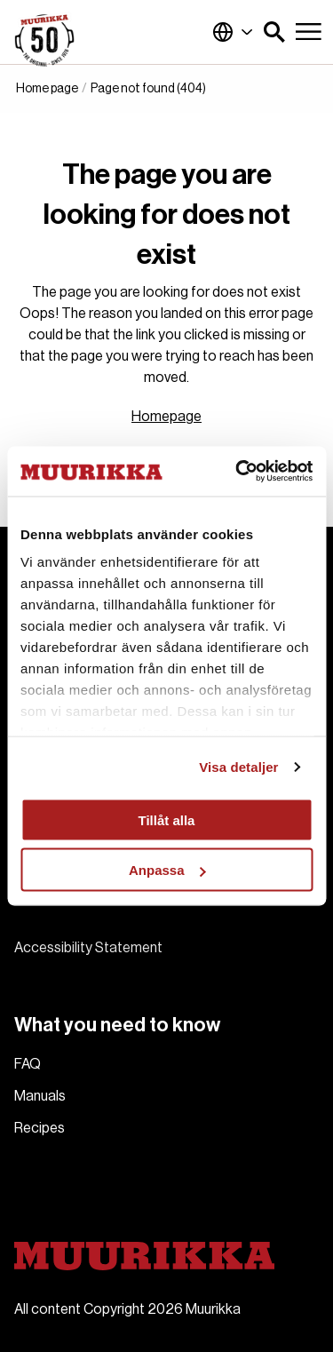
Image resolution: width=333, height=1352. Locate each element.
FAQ (27, 1064)
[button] (274, 32)
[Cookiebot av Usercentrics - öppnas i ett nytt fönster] (237, 471)
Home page (47, 89)
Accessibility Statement (88, 948)
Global (232, 32)
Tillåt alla (167, 819)
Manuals (40, 1096)
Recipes (39, 1128)
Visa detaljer (238, 767)
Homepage (166, 417)
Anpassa (167, 870)
